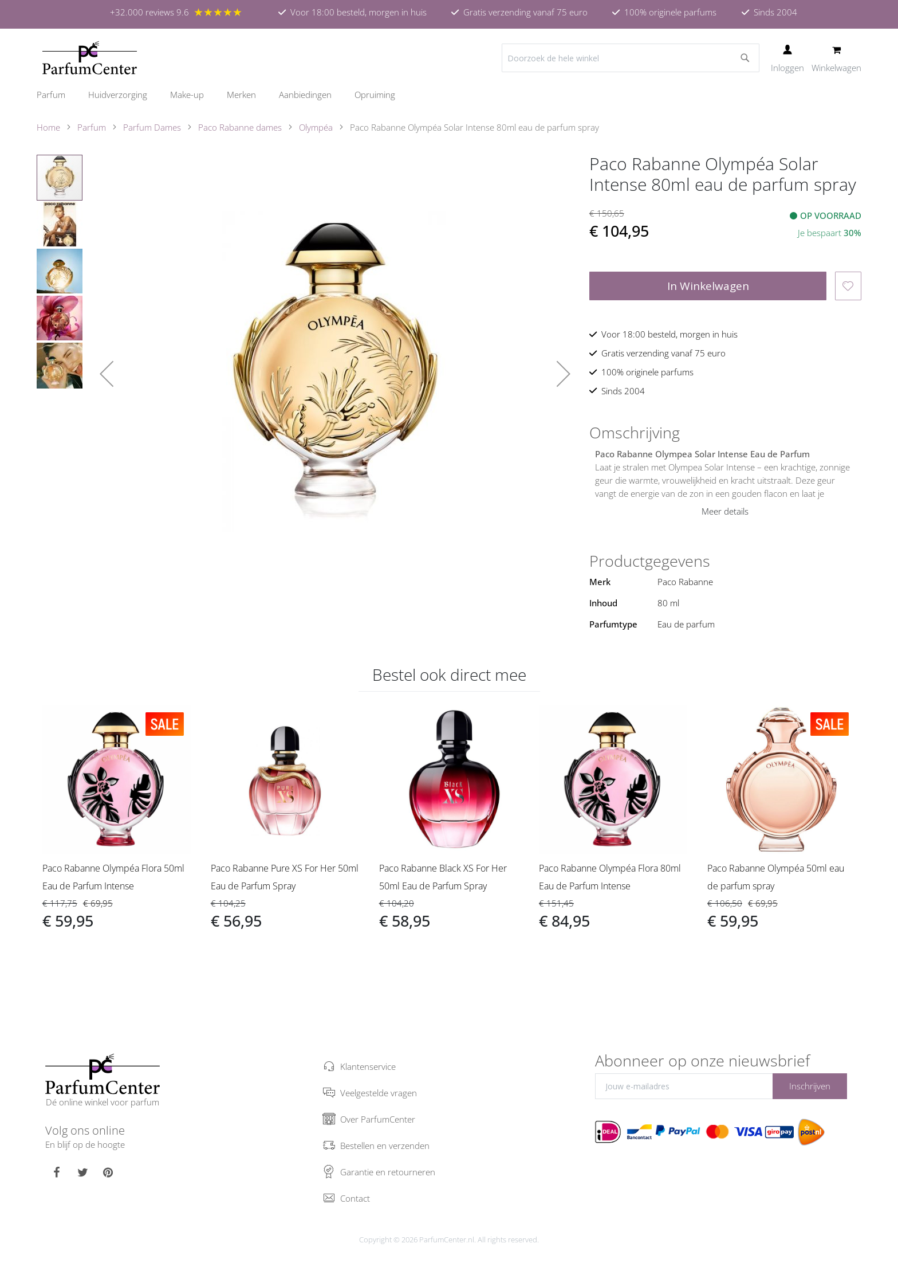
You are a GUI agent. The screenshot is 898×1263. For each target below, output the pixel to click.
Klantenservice (368, 1066)
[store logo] (89, 58)
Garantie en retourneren (387, 1172)
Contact (355, 1198)
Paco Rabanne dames (240, 127)
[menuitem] (57, 94)
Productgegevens (649, 561)
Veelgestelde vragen (378, 1093)
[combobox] (630, 58)
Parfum (91, 127)
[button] (106, 374)
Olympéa (316, 127)
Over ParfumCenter (377, 1119)
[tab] (725, 432)
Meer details (725, 511)
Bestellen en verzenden (385, 1145)
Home (48, 127)
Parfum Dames (152, 127)
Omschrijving (634, 432)
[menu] (449, 95)
